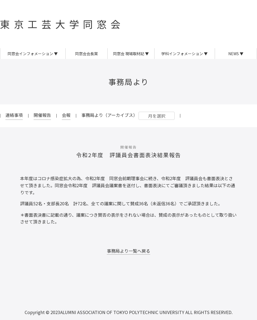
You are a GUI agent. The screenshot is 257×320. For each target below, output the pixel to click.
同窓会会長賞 (86, 53)
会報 (66, 115)
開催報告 (42, 115)
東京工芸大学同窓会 (62, 24)
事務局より (128, 81)
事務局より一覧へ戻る (128, 251)
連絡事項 (14, 115)
